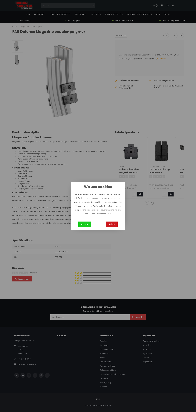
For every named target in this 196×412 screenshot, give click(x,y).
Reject (112, 224)
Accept (84, 224)
